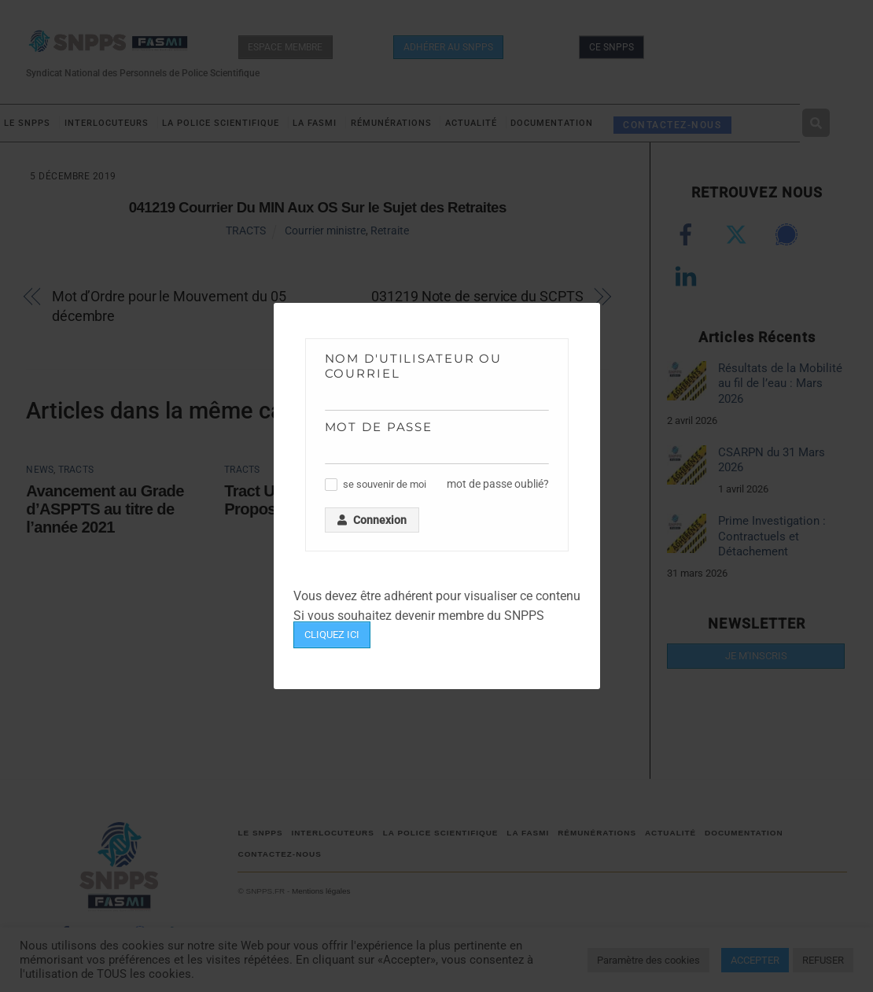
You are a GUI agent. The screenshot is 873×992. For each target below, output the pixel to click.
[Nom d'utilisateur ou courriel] (437, 398)
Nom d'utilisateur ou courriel (414, 366)
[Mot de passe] (437, 452)
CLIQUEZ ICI (331, 634)
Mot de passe (379, 426)
